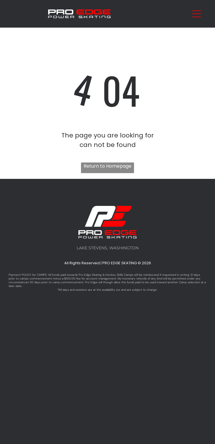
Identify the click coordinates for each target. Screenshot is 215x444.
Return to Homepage (107, 166)
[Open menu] (196, 13)
